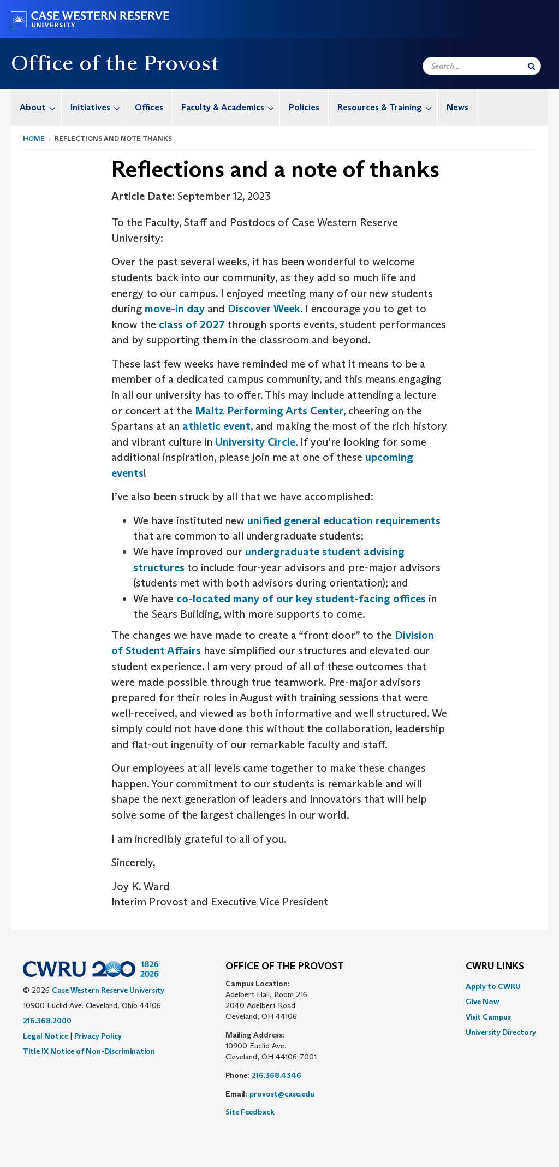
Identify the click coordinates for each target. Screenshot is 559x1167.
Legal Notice (45, 1036)
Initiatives (98, 107)
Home (34, 138)
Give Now (482, 1001)
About (40, 107)
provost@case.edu (281, 1094)
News (457, 107)
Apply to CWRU (493, 986)
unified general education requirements (344, 520)
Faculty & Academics (230, 107)
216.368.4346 (276, 1075)
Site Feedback (250, 1112)
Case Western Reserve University (108, 990)
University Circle (255, 441)
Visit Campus (488, 1017)
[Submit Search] (531, 66)
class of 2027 (192, 324)
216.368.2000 (47, 1021)
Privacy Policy (98, 1036)
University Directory (501, 1032)
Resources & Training (387, 107)
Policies (304, 107)
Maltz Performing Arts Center (269, 410)
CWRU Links (495, 966)
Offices (149, 107)
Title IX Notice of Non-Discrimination (89, 1051)
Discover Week (264, 308)
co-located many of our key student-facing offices (301, 598)
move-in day (175, 308)
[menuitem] (36, 107)
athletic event (216, 426)
